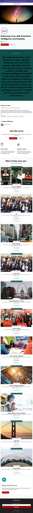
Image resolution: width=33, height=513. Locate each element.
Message (12, 44)
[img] (16, 176)
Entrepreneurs (15, 116)
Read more (2, 115)
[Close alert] (31, 1)
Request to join (5, 44)
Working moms (9, 116)
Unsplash (6, 23)
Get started (6, 492)
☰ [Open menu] (1, 4)
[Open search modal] (32, 4)
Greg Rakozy (2, 23)
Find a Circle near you (16, 163)
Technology (21, 116)
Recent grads (3, 116)
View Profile (16, 191)
